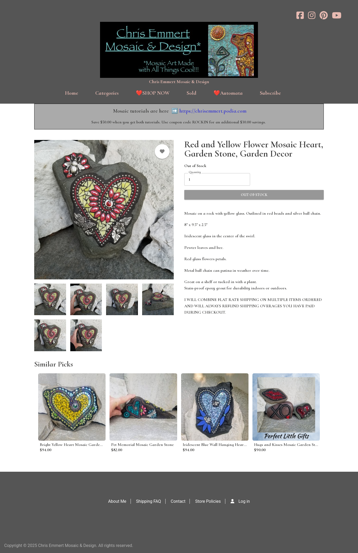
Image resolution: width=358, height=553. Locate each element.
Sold (191, 93)
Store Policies (208, 501)
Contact (178, 501)
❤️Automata (228, 93)
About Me (117, 501)
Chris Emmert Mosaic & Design (179, 81)
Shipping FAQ (148, 501)
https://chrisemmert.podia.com (212, 111)
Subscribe (270, 93)
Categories (107, 93)
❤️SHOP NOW (153, 93)
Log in (244, 501)
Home (71, 93)
